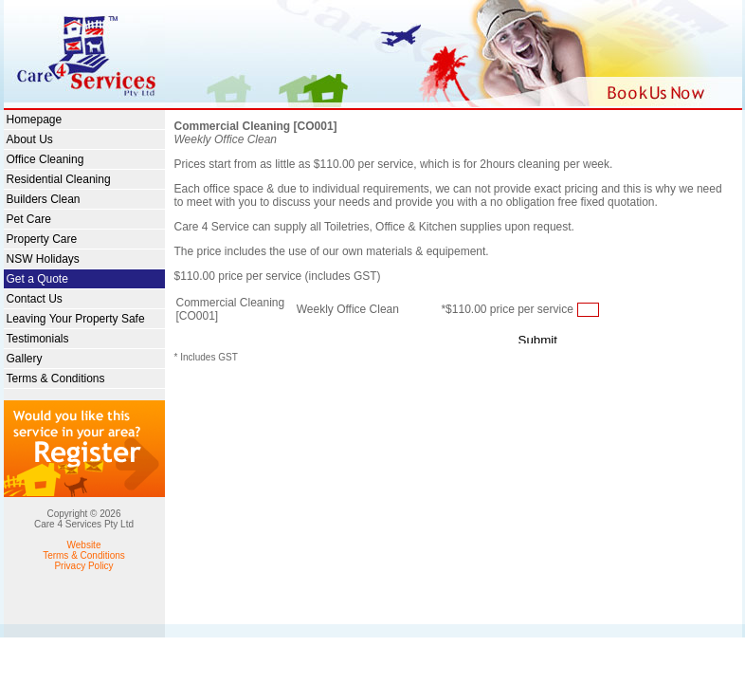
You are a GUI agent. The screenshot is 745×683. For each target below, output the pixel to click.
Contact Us (35, 298)
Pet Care (29, 219)
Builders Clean (44, 199)
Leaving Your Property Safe (76, 318)
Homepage (35, 119)
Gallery (25, 358)
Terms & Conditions (56, 378)
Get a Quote (37, 279)
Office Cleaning (45, 159)
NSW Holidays (43, 259)
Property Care (42, 239)
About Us (30, 139)
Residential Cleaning (59, 179)
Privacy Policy (83, 566)
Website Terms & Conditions (84, 550)
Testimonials (38, 338)
